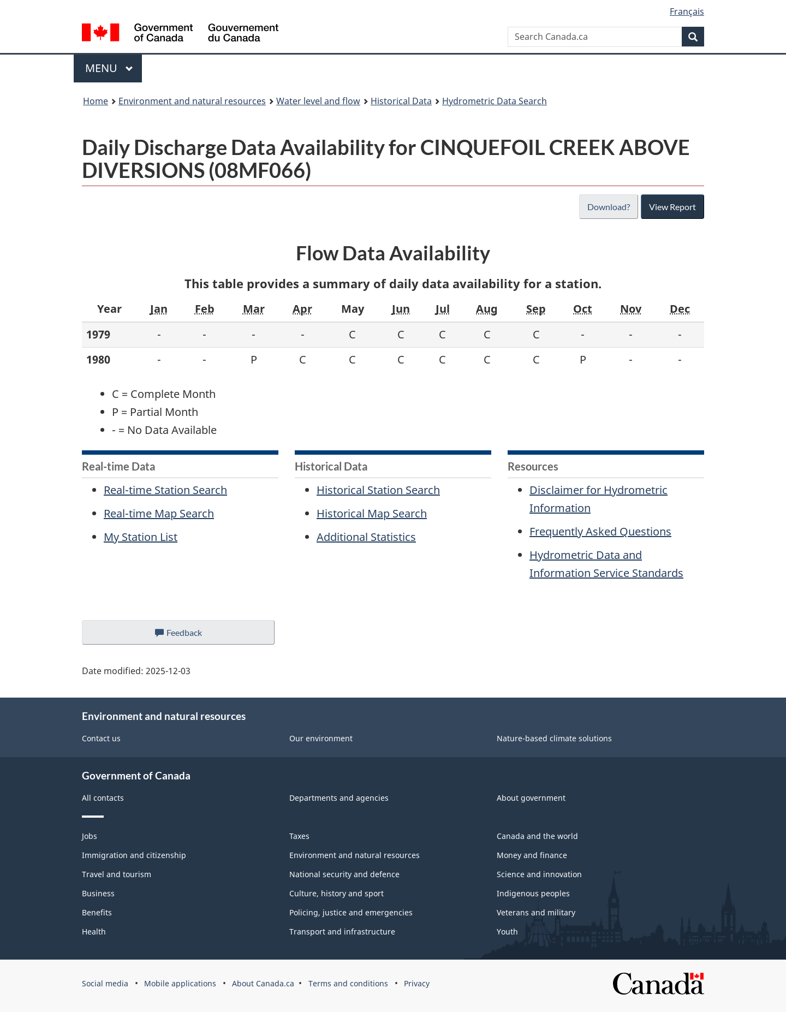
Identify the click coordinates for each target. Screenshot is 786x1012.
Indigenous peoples (533, 893)
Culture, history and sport (336, 893)
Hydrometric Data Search (494, 101)
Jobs (89, 836)
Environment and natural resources (192, 101)
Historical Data (401, 101)
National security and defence (344, 874)
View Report (672, 206)
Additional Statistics (366, 536)
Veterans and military (536, 912)
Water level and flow (318, 101)
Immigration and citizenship (134, 855)
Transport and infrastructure (342, 931)
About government (531, 798)
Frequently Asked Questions (600, 531)
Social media (105, 983)
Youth (507, 931)
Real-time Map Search (159, 513)
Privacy (417, 983)
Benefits (97, 912)
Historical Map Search (372, 513)
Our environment (321, 738)
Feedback (189, 635)
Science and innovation (539, 874)
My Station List (140, 536)
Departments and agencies (339, 798)
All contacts (103, 798)
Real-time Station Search (165, 490)
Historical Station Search (378, 490)
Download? (607, 206)
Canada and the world (537, 836)
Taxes (299, 836)
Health (94, 931)
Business (98, 893)
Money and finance (532, 855)
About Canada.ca (263, 983)
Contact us (101, 738)
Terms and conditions (348, 983)
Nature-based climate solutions (554, 738)
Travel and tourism (116, 874)
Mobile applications (180, 983)
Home (95, 101)
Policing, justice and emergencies (351, 912)
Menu (109, 68)
